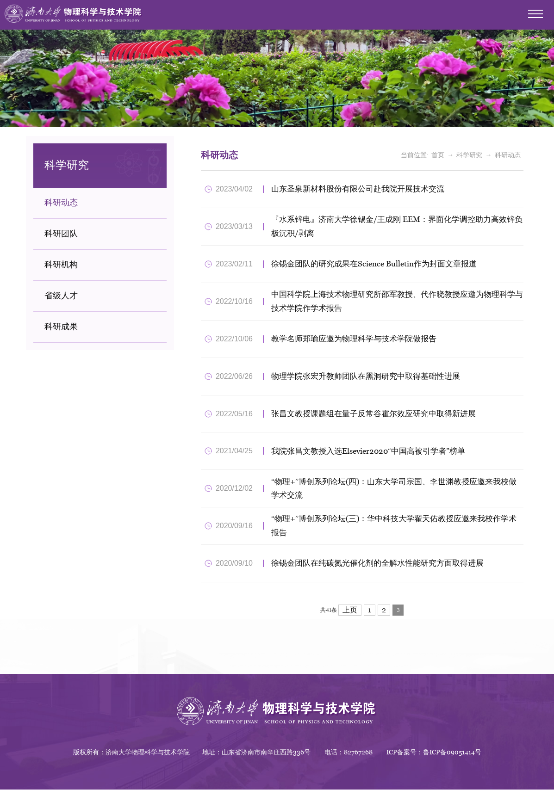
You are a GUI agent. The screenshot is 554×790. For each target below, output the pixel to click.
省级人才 (61, 295)
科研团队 (61, 233)
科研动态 (61, 203)
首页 (437, 155)
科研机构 (61, 264)
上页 (349, 610)
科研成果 (61, 326)
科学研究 (469, 155)
